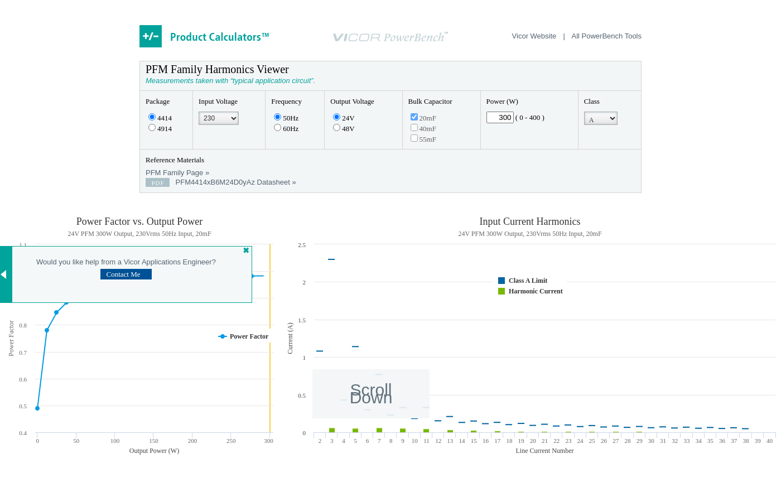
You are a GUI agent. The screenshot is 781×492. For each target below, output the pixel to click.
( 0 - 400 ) (529, 117)
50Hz (286, 118)
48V (343, 128)
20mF (423, 118)
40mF (423, 128)
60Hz (286, 128)
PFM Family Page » (177, 172)
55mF (423, 139)
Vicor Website (534, 36)
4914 (160, 128)
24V (343, 118)
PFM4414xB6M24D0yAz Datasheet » (221, 182)
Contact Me (123, 274)
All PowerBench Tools (607, 36)
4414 (160, 118)
